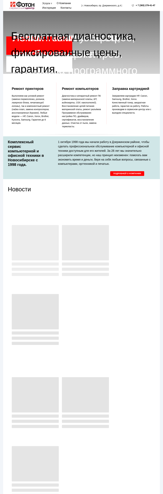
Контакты (65, 7)
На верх (152, 476)
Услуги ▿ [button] (47, 3)
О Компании (64, 3)
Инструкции (49, 7)
